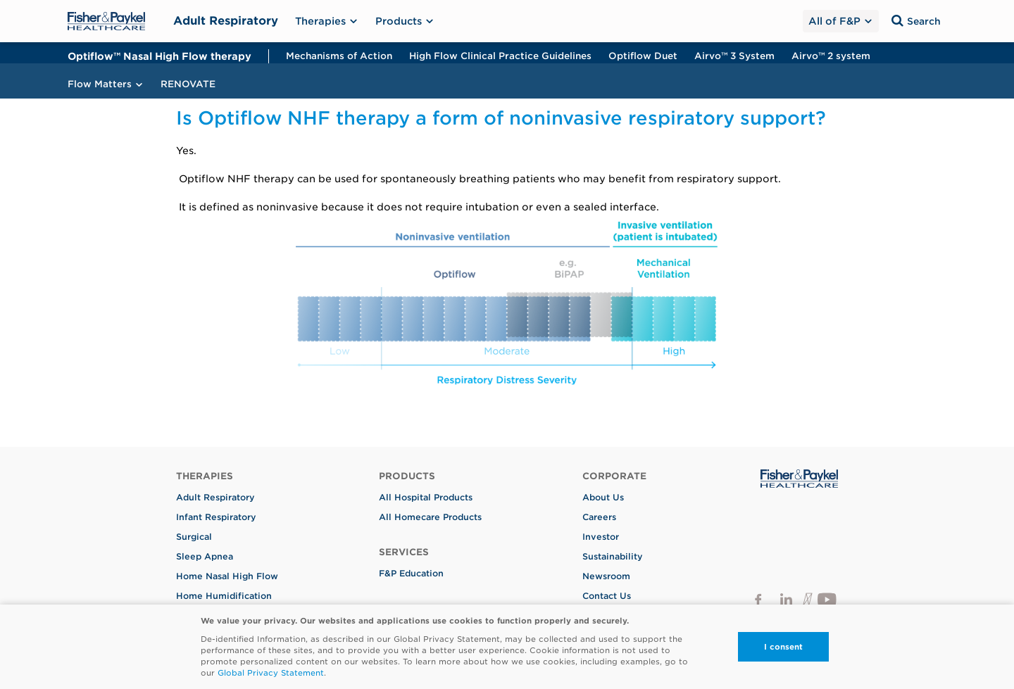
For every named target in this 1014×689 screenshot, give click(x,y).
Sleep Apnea (204, 556)
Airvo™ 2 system (830, 56)
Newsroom (606, 576)
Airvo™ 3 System (734, 56)
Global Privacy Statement (271, 673)
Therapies (326, 21)
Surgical (194, 536)
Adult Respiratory (225, 20)
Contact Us (606, 595)
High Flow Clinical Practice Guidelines (500, 56)
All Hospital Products (425, 497)
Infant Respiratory (216, 517)
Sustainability (612, 556)
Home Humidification (224, 595)
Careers (599, 517)
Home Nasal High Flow (227, 576)
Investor (600, 536)
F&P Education (411, 573)
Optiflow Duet (642, 56)
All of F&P (839, 21)
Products (404, 21)
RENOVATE (188, 84)
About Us (603, 497)
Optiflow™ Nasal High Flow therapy (159, 56)
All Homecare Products (430, 517)
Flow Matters (106, 84)
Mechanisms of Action (339, 56)
